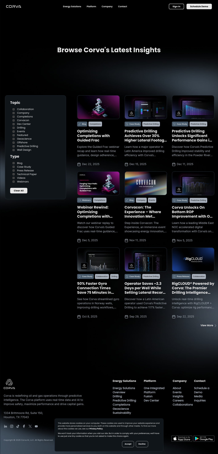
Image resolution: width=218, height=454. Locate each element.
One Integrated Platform (154, 390)
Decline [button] (141, 444)
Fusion (148, 396)
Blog (17, 163)
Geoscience (22, 139)
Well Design (22, 150)
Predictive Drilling (25, 146)
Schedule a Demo (201, 390)
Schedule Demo (199, 6)
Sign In (176, 6)
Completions (23, 116)
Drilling (19, 127)
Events (19, 131)
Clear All (19, 190)
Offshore (20, 142)
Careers (178, 401)
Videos (19, 178)
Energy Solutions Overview (124, 390)
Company (107, 6)
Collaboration (23, 109)
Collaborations (183, 405)
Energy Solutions (72, 6)
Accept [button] (128, 444)
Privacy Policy (96, 428)
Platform (91, 6)
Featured (20, 135)
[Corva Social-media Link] (5, 426)
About (177, 388)
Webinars (21, 181)
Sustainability (122, 413)
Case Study (22, 167)
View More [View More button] (206, 325)
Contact (122, 6)
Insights (178, 396)
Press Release (23, 170)
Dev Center (22, 124)
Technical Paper (25, 174)
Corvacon (21, 120)
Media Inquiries (200, 399)
